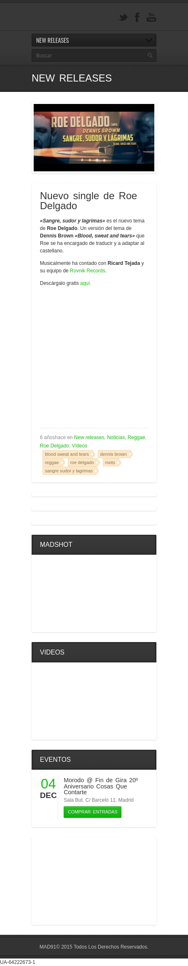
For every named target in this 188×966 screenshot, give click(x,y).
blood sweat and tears (67, 454)
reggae (52, 462)
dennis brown (113, 454)
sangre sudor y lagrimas (69, 470)
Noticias (116, 437)
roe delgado (82, 462)
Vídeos (79, 446)
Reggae (136, 437)
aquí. (86, 283)
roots (110, 462)
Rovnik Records (87, 271)
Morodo (74, 780)
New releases (89, 437)
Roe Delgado (54, 446)
